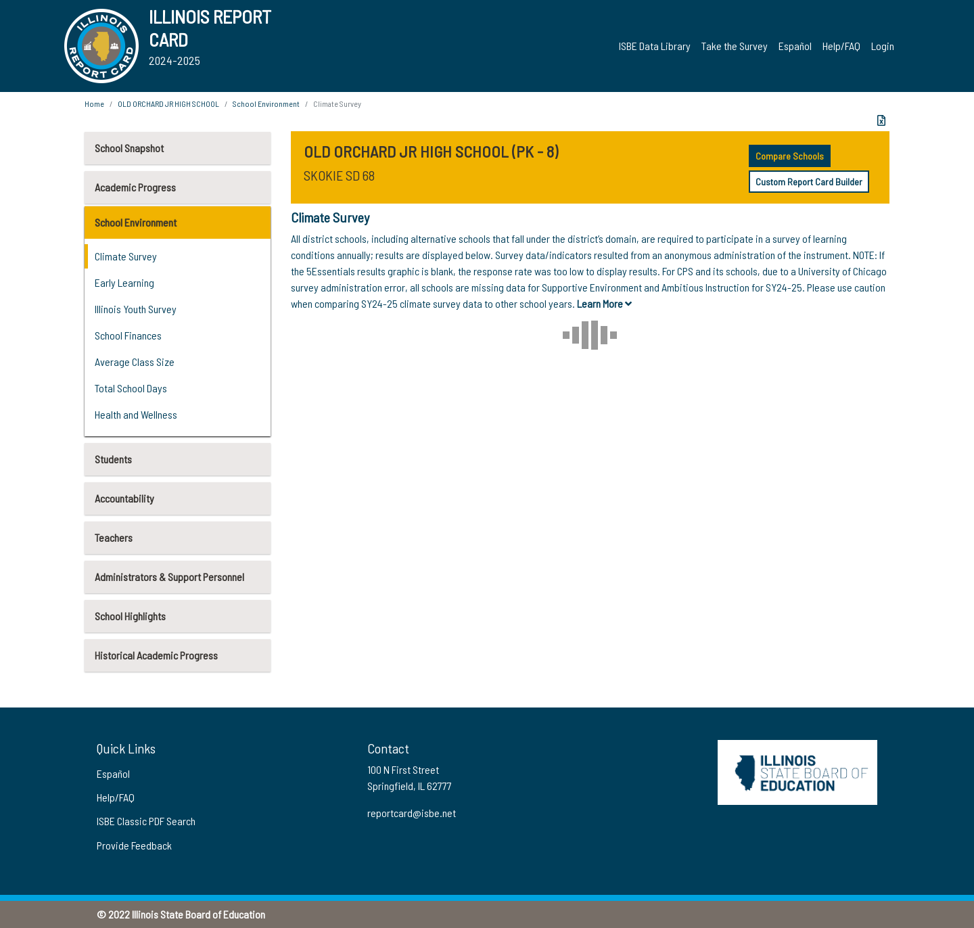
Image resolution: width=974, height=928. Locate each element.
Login (882, 45)
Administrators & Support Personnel (169, 576)
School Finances (128, 335)
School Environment (136, 222)
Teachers (114, 537)
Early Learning (124, 282)
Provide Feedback (134, 845)
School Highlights (130, 615)
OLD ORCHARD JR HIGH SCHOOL (168, 103)
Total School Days (131, 387)
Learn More (604, 303)
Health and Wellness (136, 414)
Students (113, 459)
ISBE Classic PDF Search (146, 820)
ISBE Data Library (655, 45)
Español (795, 45)
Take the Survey (734, 45)
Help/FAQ (841, 45)
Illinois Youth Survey (136, 308)
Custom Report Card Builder (809, 181)
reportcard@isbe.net (411, 812)
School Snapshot (129, 147)
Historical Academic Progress (156, 655)
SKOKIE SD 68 (339, 175)
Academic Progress (135, 187)
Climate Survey (126, 256)
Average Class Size (135, 361)
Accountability (124, 498)
